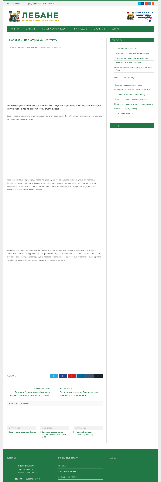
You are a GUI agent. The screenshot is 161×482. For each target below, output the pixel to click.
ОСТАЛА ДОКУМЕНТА (123, 113)
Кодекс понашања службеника (128, 85)
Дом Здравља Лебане (67, 477)
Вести (100, 47)
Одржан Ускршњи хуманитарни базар (84, 433)
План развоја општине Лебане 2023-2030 (132, 89)
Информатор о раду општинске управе (131, 53)
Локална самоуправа (53, 28)
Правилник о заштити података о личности (133, 104)
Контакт (116, 28)
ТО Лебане (63, 466)
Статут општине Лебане (125, 48)
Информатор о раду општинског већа (131, 58)
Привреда (79, 28)
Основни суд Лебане (67, 471)
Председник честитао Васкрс (40, 3)
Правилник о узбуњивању (125, 108)
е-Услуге (98, 28)
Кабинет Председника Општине (25, 47)
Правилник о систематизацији (127, 62)
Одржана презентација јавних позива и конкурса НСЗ (54, 434)
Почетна (14, 28)
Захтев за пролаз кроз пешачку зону (131, 99)
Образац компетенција (124, 77)
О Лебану (30, 28)
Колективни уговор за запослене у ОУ (131, 94)
